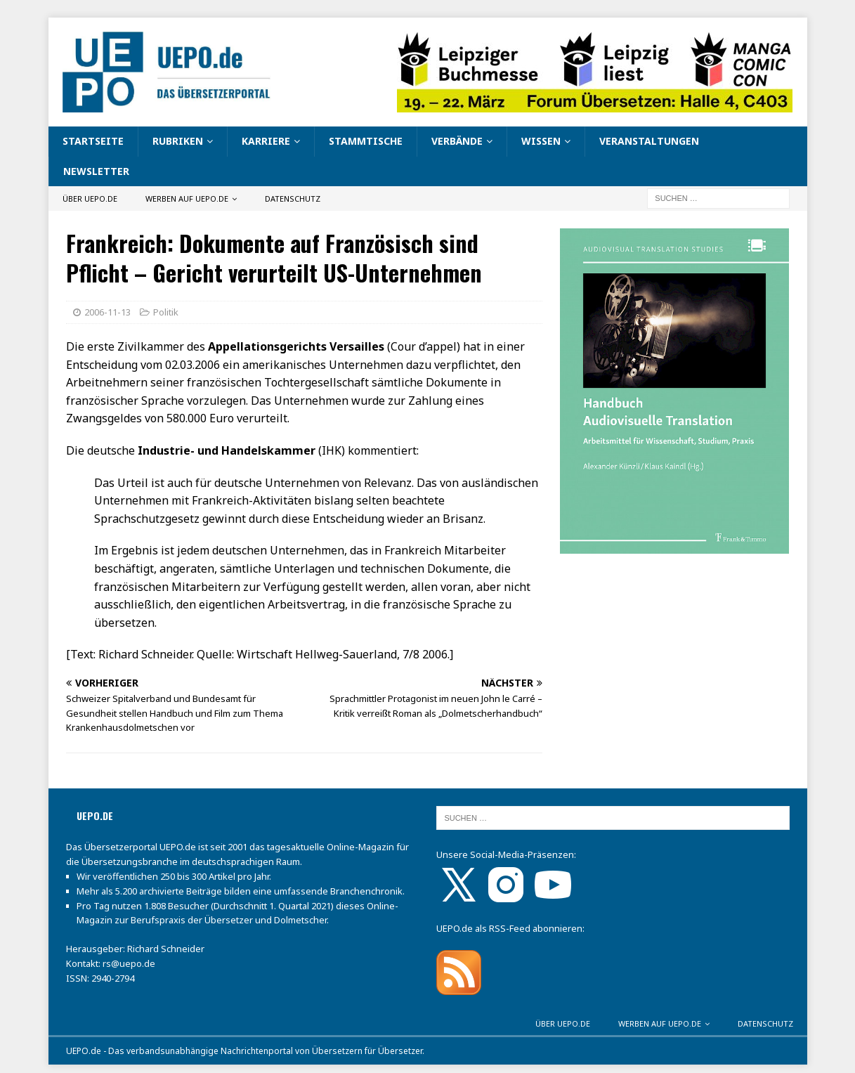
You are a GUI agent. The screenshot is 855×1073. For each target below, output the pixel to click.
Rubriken (177, 141)
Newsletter (96, 171)
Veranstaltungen (649, 141)
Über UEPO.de (90, 198)
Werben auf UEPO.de (186, 198)
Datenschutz (292, 198)
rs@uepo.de (129, 963)
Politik (165, 312)
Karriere (266, 141)
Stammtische (366, 141)
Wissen (541, 141)
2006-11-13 (107, 312)
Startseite (93, 141)
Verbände (457, 141)
